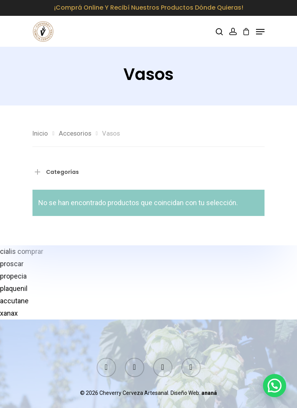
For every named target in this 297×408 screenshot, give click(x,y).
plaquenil (13, 288)
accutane (14, 301)
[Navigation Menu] (260, 32)
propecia (13, 276)
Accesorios (75, 133)
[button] (274, 385)
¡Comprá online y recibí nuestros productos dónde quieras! (148, 7)
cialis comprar (21, 251)
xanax (9, 313)
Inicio (40, 133)
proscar (12, 264)
